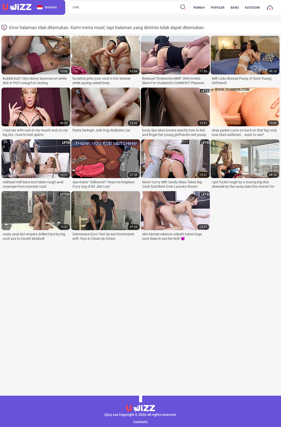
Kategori (252, 7)
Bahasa (47, 7)
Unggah (270, 9)
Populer (217, 7)
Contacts (140, 422)
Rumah (199, 7)
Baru (235, 7)
